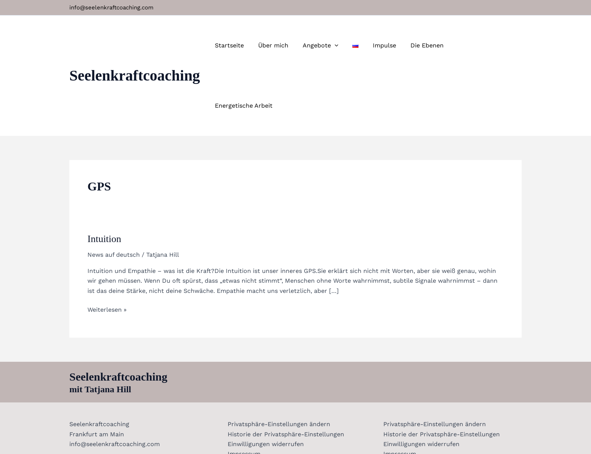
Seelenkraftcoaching (134, 45)
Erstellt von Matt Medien (354, 435)
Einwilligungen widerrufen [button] (265, 383)
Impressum (243, 393)
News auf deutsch (113, 194)
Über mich (284, 45)
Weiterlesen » (107, 249)
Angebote (329, 45)
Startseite (242, 45)
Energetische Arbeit (487, 45)
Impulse (389, 45)
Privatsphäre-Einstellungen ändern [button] (278, 363)
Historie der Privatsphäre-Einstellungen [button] (285, 374)
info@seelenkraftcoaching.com (111, 7)
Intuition (104, 178)
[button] (343, 45)
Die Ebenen (429, 45)
